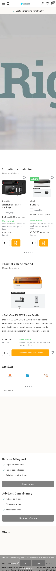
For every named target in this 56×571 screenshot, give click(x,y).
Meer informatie (10, 268)
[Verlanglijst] (47, 4)
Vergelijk (8, 212)
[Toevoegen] (15, 242)
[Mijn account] (43, 3)
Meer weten (28, 484)
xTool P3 (34, 205)
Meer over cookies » (28, 568)
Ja (25, 563)
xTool (32, 201)
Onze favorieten (10, 173)
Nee (38, 563)
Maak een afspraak (28, 518)
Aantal (6, 353)
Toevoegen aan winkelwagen (30, 353)
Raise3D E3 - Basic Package (11, 206)
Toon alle (7, 390)
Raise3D (6, 201)
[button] (24, 252)
